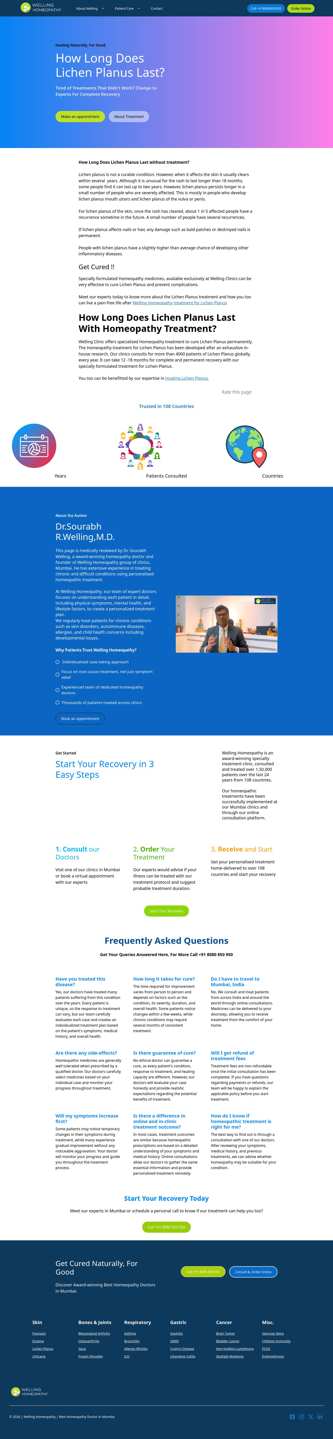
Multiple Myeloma (230, 1356)
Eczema (38, 1341)
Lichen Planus (42, 1348)
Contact (157, 8)
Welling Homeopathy (153, 303)
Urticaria (39, 1356)
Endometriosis (273, 1356)
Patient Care (128, 8)
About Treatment (129, 116)
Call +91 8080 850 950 (166, 1227)
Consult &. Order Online (253, 1272)
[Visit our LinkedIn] (320, 1416)
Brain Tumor (225, 1333)
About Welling (91, 8)
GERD (174, 1341)
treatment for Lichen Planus (200, 303)
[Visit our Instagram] (301, 1416)
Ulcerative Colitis (182, 1356)
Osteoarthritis (88, 1341)
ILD (126, 1356)
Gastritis (176, 1333)
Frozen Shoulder (90, 1356)
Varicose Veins (273, 1333)
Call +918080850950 (266, 8)
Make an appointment (80, 116)
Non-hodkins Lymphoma (235, 1348)
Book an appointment (80, 718)
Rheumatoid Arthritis (94, 1333)
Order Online (301, 8)
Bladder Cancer (228, 1341)
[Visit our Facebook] (292, 1416)
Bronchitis (131, 1341)
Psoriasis (39, 1333)
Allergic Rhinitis (136, 1348)
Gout (82, 1348)
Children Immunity (276, 1341)
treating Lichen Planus (186, 378)
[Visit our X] (310, 1416)
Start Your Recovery (167, 911)
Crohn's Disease (182, 1348)
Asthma (130, 1333)
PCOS (266, 1348)
